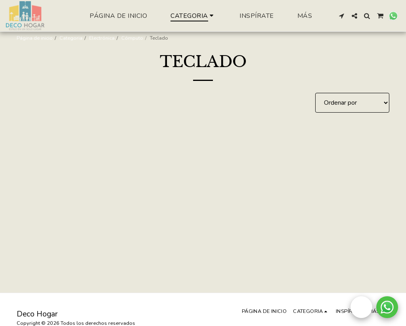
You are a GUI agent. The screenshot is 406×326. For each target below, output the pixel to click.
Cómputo (132, 38)
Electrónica (102, 38)
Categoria (70, 38)
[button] (342, 16)
